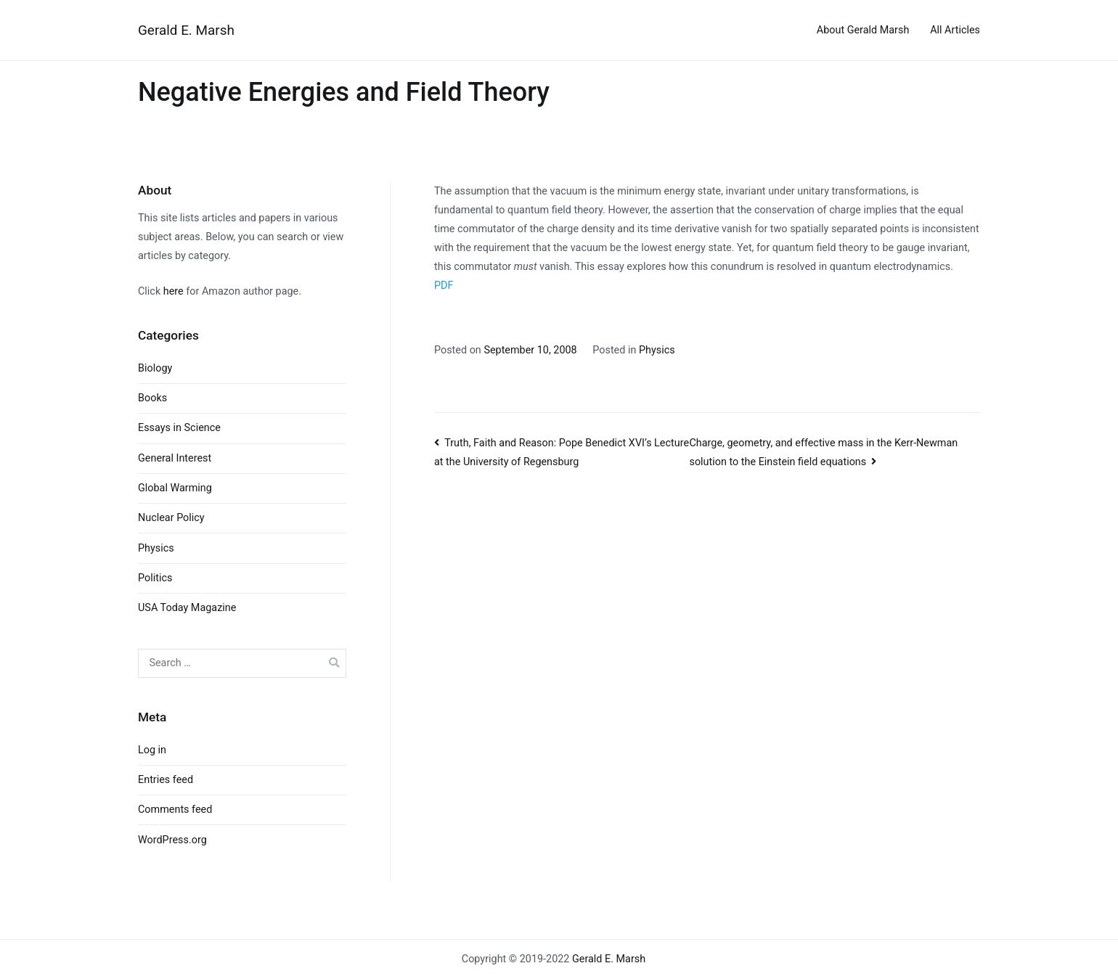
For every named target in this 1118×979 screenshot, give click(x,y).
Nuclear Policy (171, 518)
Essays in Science (179, 428)
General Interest (174, 458)
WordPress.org (172, 840)
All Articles (955, 30)
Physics (657, 350)
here (173, 291)
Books (152, 398)
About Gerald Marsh (863, 30)
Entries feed (165, 780)
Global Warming (175, 488)
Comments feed (175, 809)
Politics (155, 578)
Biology (155, 368)
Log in (152, 750)
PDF (443, 285)
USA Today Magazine (187, 608)
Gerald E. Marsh (186, 30)
